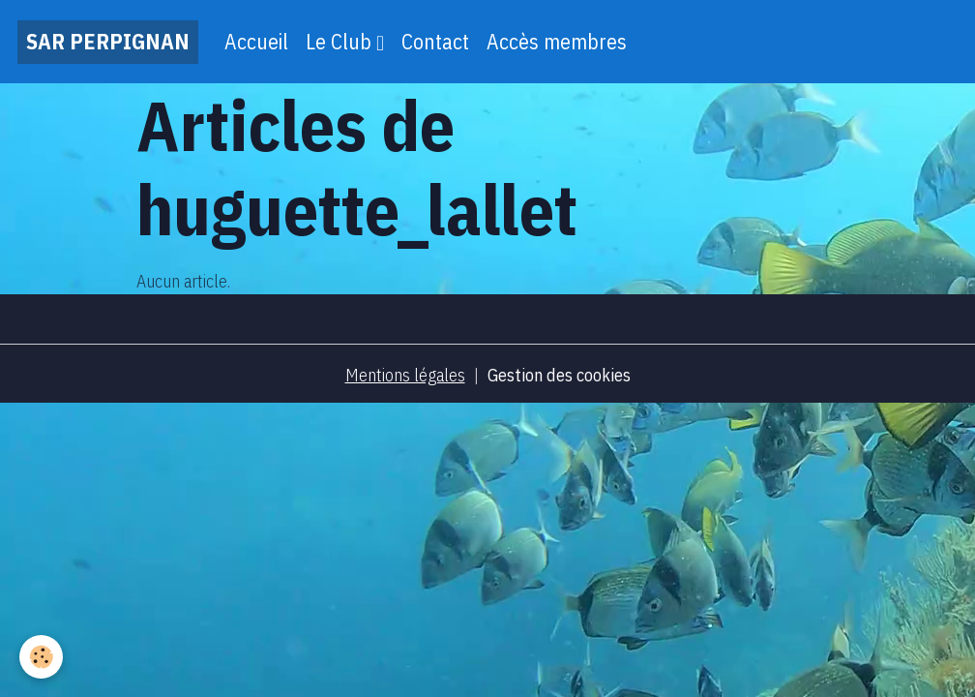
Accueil (256, 41)
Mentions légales (405, 375)
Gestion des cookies (559, 375)
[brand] (107, 42)
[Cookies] (41, 657)
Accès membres (557, 41)
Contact (435, 41)
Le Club (341, 41)
